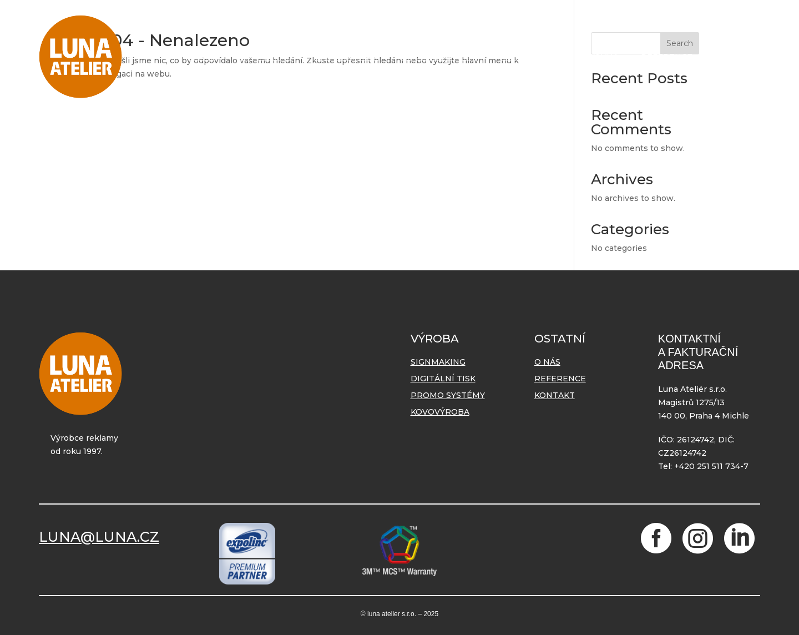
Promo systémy (438, 57)
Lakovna (599, 57)
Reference (666, 57)
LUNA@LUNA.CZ (99, 536)
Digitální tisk (346, 57)
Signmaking (264, 57)
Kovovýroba (527, 57)
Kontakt (735, 57)
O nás (202, 57)
